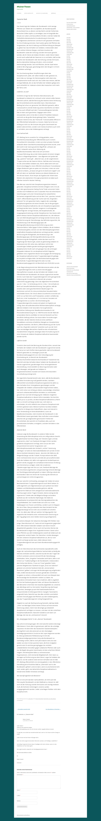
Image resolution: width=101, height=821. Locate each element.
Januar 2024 (69, 82)
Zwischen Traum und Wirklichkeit (74, 275)
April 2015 (69, 253)
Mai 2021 (68, 131)
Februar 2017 (69, 216)
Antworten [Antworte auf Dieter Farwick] (19, 762)
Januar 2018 (69, 198)
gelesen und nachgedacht (72, 266)
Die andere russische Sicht (23, 709)
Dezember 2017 (70, 199)
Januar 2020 (69, 158)
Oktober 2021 (69, 122)
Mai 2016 (68, 231)
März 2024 (69, 79)
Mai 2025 (68, 59)
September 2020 (70, 144)
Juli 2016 (68, 228)
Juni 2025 (68, 57)
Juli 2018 (68, 188)
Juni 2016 (68, 229)
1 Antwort (19, 22)
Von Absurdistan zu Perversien (53, 709)
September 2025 (70, 52)
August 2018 (69, 186)
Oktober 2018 (69, 183)
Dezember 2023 (70, 84)
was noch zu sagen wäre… (42, 13)
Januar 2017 (69, 218)
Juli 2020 (68, 147)
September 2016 (70, 224)
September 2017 (70, 204)
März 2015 (69, 254)
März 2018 (69, 194)
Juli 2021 (68, 127)
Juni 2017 (68, 209)
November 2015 (70, 241)
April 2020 (69, 152)
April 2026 (69, 40)
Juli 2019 (68, 168)
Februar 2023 (69, 96)
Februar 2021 (69, 136)
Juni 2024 (68, 74)
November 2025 (70, 49)
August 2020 (69, 146)
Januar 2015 (69, 258)
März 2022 (69, 114)
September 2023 (70, 89)
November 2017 (70, 201)
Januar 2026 (69, 45)
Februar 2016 (69, 236)
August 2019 (69, 166)
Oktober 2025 (69, 50)
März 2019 (69, 174)
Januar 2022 (69, 117)
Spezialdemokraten (71, 25)
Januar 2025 (69, 66)
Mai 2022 (68, 111)
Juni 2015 (68, 249)
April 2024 (69, 77)
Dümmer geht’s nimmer (71, 29)
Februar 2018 (69, 196)
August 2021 (69, 126)
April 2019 (69, 173)
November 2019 (70, 161)
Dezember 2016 (70, 219)
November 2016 (70, 221)
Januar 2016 (69, 238)
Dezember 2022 (70, 99)
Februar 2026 (69, 44)
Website (18, 800)
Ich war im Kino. (70, 24)
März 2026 (69, 42)
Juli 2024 (68, 72)
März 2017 (69, 214)
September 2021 (70, 124)
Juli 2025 (68, 56)
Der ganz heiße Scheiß (71, 22)
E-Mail (18, 795)
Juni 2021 (68, 129)
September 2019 (70, 164)
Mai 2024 (68, 76)
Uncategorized (70, 271)
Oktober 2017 (69, 203)
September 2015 (70, 244)
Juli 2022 (68, 107)
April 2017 (69, 213)
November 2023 (70, 86)
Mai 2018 (68, 191)
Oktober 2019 (69, 163)
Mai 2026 (68, 39)
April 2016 (69, 233)
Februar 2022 (69, 116)
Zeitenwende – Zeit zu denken (73, 27)
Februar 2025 (69, 64)
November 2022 (70, 101)
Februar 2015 (69, 256)
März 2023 (69, 94)
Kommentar (20, 774)
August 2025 (69, 54)
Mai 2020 (68, 151)
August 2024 (69, 71)
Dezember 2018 (70, 179)
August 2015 (69, 246)
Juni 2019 (68, 169)
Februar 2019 (69, 176)
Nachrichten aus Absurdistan (49, 698)
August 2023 (69, 91)
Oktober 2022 (69, 102)
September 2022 (70, 104)
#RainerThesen (24, 6)
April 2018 (69, 193)
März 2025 (69, 62)
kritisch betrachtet (28, 13)
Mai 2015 (68, 251)
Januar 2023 (69, 97)
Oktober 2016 (69, 223)
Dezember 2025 (70, 47)
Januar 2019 (69, 178)
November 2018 (70, 181)
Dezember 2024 (70, 67)
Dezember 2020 (70, 139)
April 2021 (69, 132)
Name (18, 790)
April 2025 (69, 61)
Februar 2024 (69, 81)
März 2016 (69, 234)
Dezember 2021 (70, 119)
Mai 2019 (68, 171)
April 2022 (69, 112)
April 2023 (69, 92)
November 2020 (70, 141)
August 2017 (69, 206)
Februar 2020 (69, 156)
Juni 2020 (68, 149)
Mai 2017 (68, 211)
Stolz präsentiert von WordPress (23, 815)
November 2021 (70, 121)
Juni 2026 (68, 37)
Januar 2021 (69, 137)
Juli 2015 (68, 248)
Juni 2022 (68, 109)
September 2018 (70, 184)
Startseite (19, 13)
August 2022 (69, 106)
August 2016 (69, 226)
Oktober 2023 (69, 87)
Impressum (53, 13)
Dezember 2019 (70, 159)
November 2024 (70, 69)
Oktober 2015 (69, 243)
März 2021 (69, 134)
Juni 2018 (68, 189)
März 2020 (69, 154)
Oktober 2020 (69, 142)
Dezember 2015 (70, 239)
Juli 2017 (68, 208)
